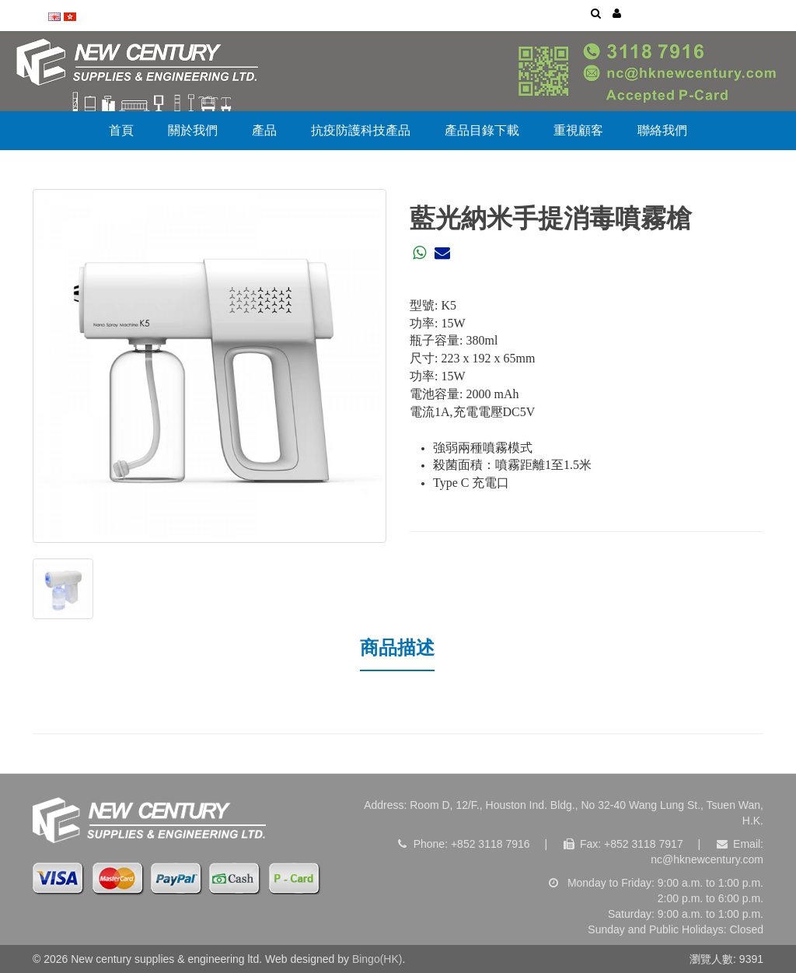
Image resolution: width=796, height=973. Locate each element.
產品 (264, 130)
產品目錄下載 (482, 130)
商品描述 (397, 647)
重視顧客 (578, 130)
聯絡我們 (662, 130)
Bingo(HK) (377, 959)
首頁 (121, 130)
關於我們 (193, 130)
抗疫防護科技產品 (360, 130)
